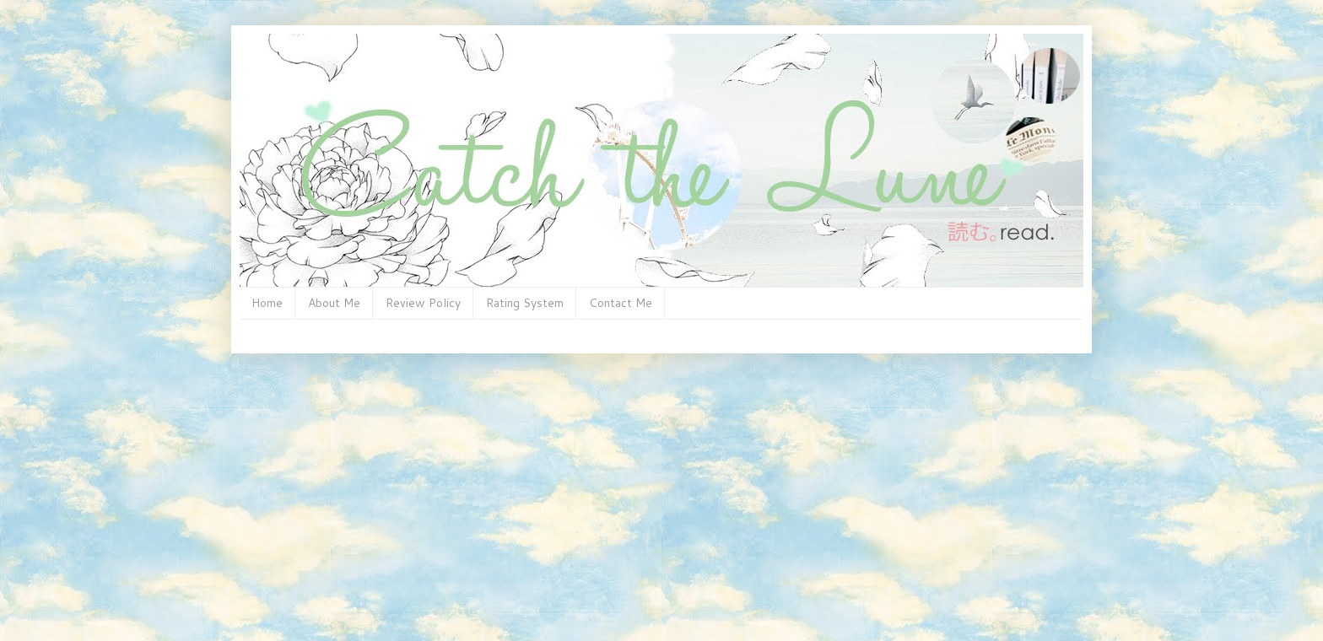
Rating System (525, 302)
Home (267, 302)
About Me (334, 302)
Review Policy (423, 302)
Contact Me (620, 302)
